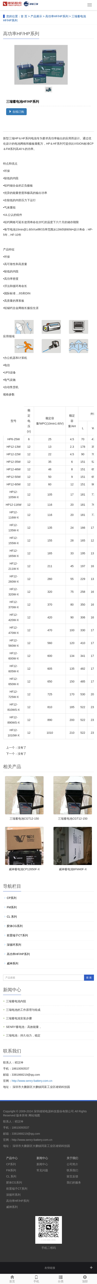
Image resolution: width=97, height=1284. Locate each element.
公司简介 (72, 1164)
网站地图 (34, 1115)
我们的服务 (74, 1182)
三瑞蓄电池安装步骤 (19, 1018)
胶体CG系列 (15, 926)
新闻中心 (42, 1158)
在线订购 (16, 111)
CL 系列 (12, 916)
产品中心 (12, 1158)
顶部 (85, 1278)
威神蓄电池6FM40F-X (73, 869)
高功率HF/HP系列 (56, 16)
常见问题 (42, 1170)
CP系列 (11, 898)
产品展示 (36, 16)
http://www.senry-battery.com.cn (32, 1080)
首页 (12, 1278)
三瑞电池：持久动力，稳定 (23, 1035)
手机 (36, 1278)
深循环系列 (14, 944)
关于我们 (72, 1158)
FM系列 (12, 907)
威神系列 (12, 963)
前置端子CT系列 (17, 935)
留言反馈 (72, 1176)
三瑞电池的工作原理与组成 (23, 1009)
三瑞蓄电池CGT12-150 (24, 818)
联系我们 (72, 1170)
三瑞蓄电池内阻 (16, 1001)
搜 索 (89, 977)
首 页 (24, 16)
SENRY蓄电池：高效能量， (24, 1027)
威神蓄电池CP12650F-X (24, 869)
